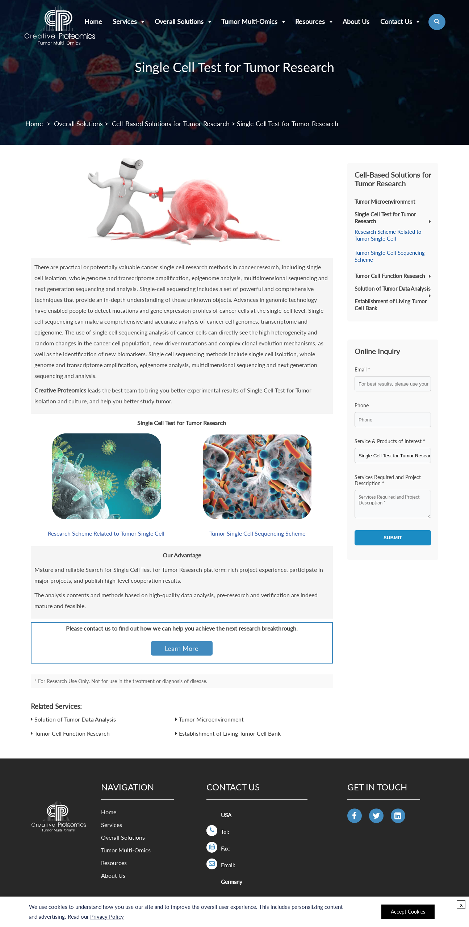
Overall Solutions (179, 21)
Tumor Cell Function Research (72, 733)
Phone (362, 405)
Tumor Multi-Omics (249, 21)
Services (125, 21)
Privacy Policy (107, 916)
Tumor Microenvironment (211, 719)
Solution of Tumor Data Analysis (75, 719)
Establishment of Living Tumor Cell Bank (230, 733)
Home (34, 124)
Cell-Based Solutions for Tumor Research (171, 124)
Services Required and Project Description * (388, 480)
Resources (310, 21)
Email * (362, 369)
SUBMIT (393, 537)
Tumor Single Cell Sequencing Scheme (257, 533)
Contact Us (396, 21)
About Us (356, 21)
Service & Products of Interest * (390, 441)
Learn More (181, 648)
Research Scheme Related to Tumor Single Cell (106, 533)
